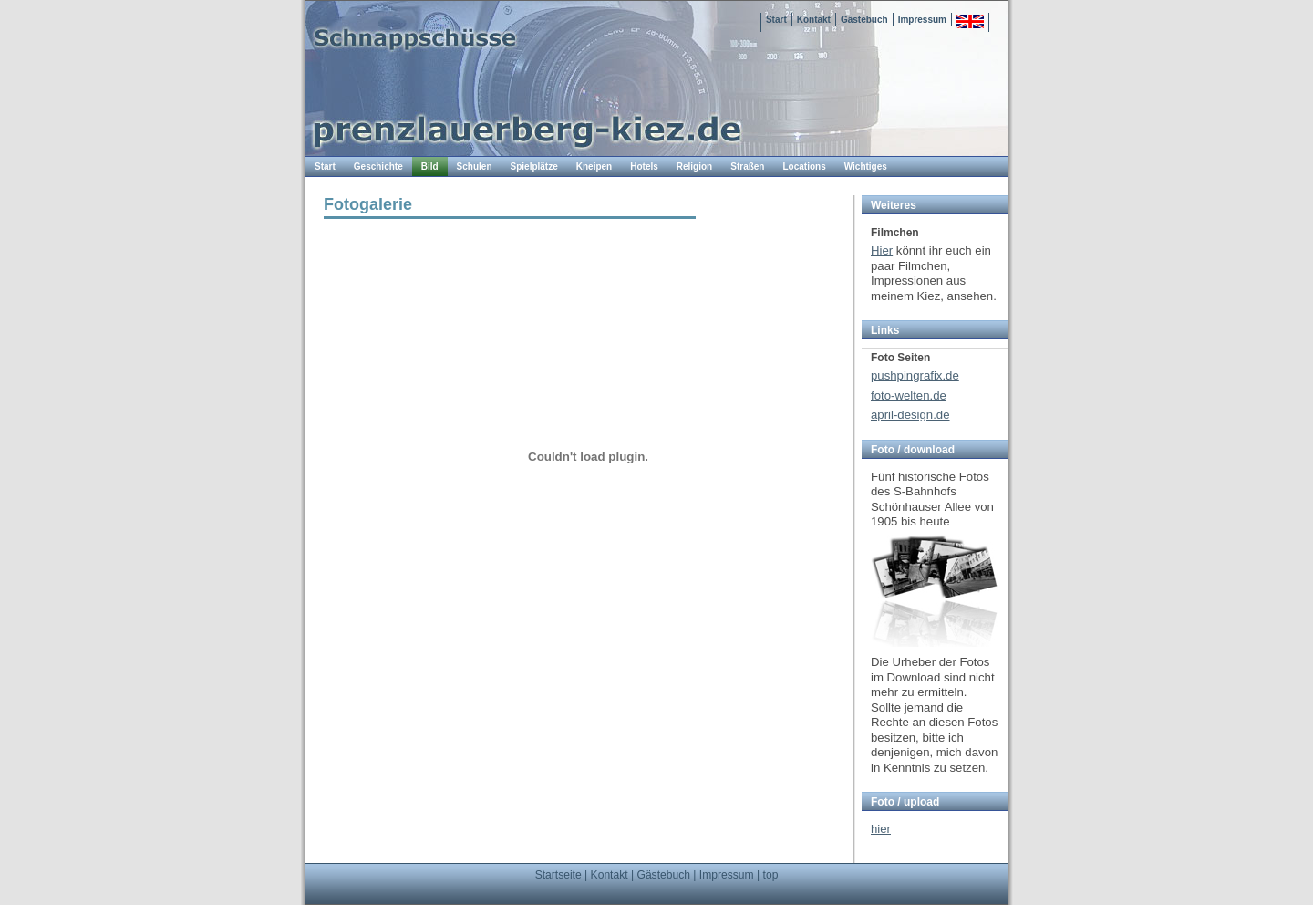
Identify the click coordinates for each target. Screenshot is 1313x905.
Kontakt (814, 20)
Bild (430, 166)
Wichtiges (865, 166)
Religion (694, 166)
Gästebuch (864, 20)
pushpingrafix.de (915, 375)
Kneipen (594, 166)
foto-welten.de (908, 395)
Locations (803, 166)
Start (776, 20)
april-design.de (910, 414)
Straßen (747, 166)
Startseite (558, 875)
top (771, 875)
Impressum (922, 20)
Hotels (644, 166)
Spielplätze (534, 166)
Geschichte (378, 166)
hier (881, 829)
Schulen (474, 166)
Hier (882, 250)
